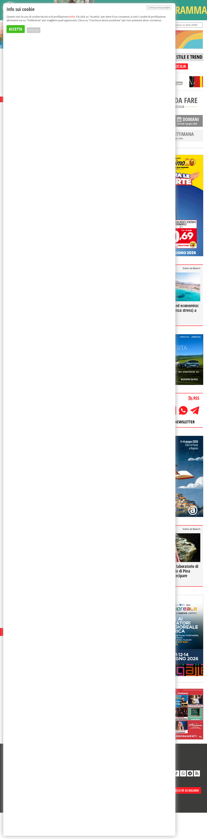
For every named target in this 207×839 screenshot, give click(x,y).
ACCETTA (15, 29)
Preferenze (33, 30)
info (71, 16)
